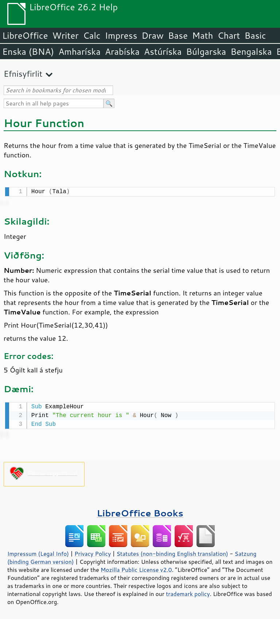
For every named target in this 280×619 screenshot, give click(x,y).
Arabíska (122, 51)
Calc (92, 35)
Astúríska (163, 51)
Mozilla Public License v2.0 (136, 568)
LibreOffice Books (140, 511)
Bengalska (251, 51)
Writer (65, 35)
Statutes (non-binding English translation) (172, 552)
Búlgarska (206, 51)
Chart (228, 35)
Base (178, 35)
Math (202, 35)
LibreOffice (25, 35)
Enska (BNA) (28, 51)
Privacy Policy (92, 552)
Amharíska (79, 51)
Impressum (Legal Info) (38, 552)
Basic (255, 35)
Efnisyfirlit (23, 73)
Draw (152, 35)
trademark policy (188, 592)
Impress (121, 35)
